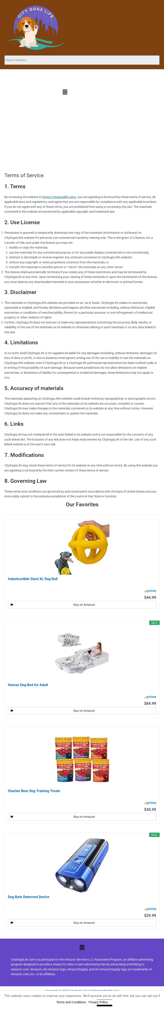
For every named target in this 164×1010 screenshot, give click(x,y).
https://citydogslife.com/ (59, 197)
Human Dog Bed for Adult (28, 685)
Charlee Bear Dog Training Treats (34, 791)
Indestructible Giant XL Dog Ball (32, 579)
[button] (64, 92)
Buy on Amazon (84, 604)
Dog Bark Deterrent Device (28, 897)
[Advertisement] (82, 139)
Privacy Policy (98, 1002)
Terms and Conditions (71, 1002)
